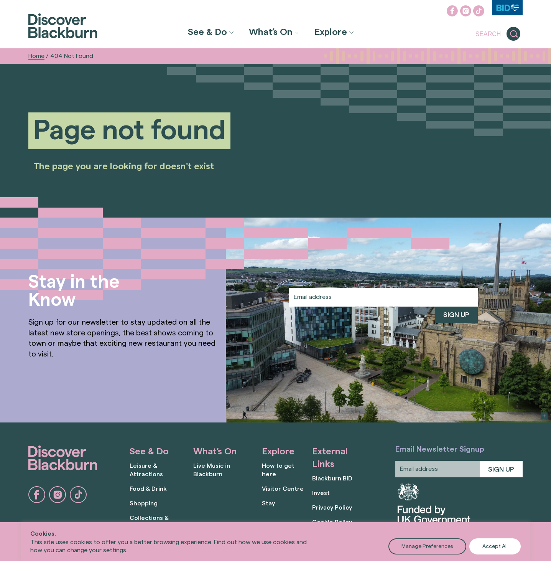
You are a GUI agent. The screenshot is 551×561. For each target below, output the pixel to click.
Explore (330, 32)
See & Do (207, 32)
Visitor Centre (283, 489)
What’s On (271, 32)
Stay (268, 503)
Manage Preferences (427, 546)
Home (36, 56)
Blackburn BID (332, 478)
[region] (275, 541)
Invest (321, 493)
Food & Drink (148, 489)
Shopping (144, 503)
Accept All (495, 546)
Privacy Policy (332, 508)
